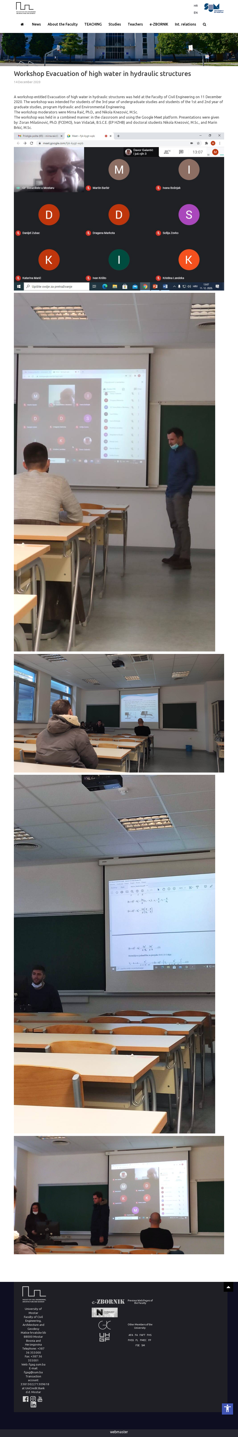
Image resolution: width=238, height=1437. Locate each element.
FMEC (143, 1340)
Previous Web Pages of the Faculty (140, 1301)
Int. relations (185, 24)
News (36, 24)
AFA (131, 1335)
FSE (138, 1345)
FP (149, 1340)
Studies (114, 24)
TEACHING (93, 24)
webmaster (119, 1432)
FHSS (131, 1340)
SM (143, 1345)
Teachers (135, 24)
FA (136, 1335)
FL (137, 1340)
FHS (149, 1335)
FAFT (142, 1335)
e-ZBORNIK (159, 24)
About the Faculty (63, 24)
